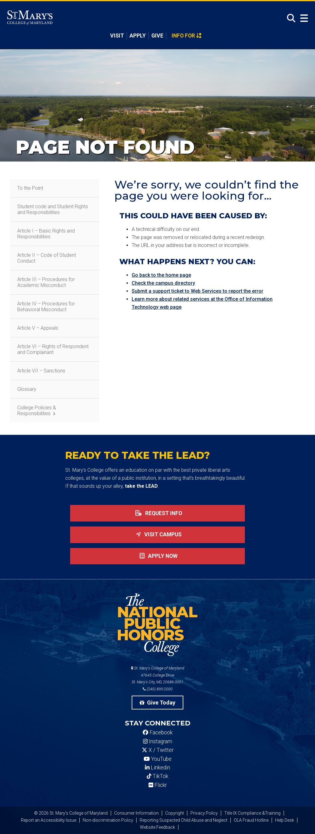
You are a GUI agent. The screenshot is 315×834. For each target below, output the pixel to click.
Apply (138, 36)
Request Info (157, 513)
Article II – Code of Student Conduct (46, 258)
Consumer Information (136, 813)
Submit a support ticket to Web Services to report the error (197, 291)
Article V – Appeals (37, 328)
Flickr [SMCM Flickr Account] (158, 785)
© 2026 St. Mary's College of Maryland (71, 813)
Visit (117, 36)
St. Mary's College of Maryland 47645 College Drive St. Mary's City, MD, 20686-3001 (157, 675)
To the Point (30, 188)
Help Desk (284, 820)
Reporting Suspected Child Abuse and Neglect (183, 820)
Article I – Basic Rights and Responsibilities (46, 234)
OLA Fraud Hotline (251, 820)
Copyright (174, 813)
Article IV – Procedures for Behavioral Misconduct (46, 306)
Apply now (158, 556)
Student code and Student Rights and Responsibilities (52, 209)
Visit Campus (157, 534)
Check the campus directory (163, 283)
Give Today (157, 702)
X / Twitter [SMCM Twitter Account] (157, 750)
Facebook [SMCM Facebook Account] (158, 732)
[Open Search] (289, 18)
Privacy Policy (204, 813)
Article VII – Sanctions (41, 371)
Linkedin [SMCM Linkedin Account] (157, 767)
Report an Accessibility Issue (48, 820)
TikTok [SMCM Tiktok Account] (157, 776)
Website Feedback (157, 827)
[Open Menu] (302, 18)
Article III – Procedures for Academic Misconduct (46, 282)
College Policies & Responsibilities (36, 410)
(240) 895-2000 (158, 689)
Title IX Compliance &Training (252, 813)
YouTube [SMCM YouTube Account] (158, 759)
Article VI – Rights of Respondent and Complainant (53, 349)
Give (157, 36)
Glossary (26, 389)
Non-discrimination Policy (108, 820)
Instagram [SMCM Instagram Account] (157, 741)
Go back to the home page (161, 275)
